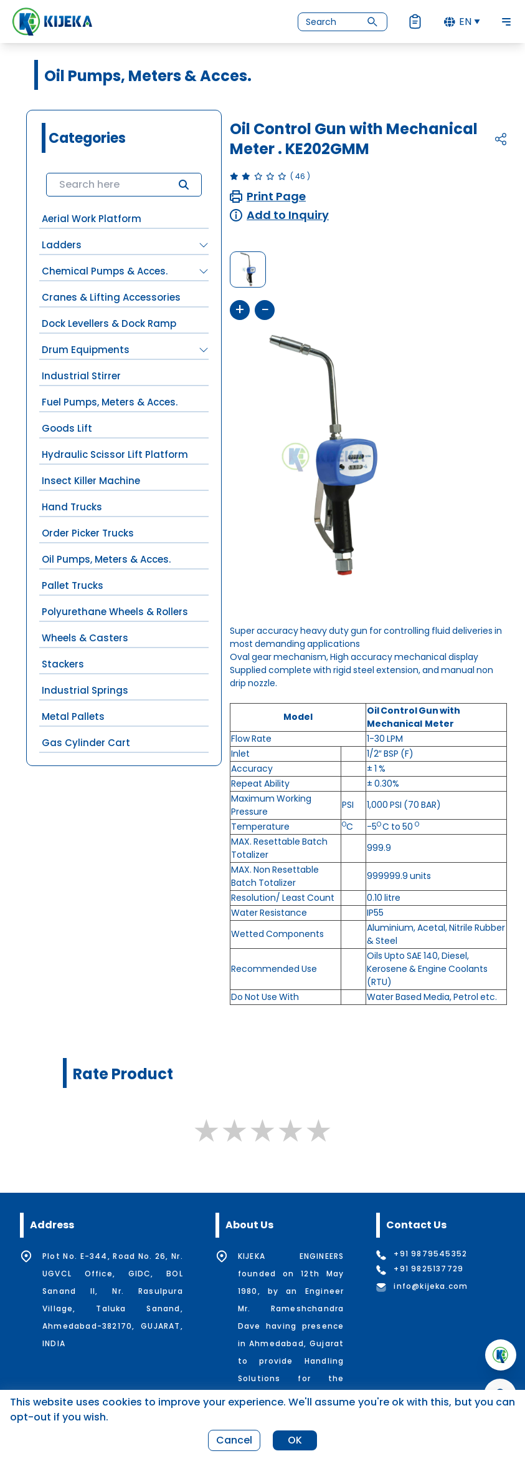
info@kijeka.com (431, 1286)
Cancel (234, 1440)
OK (295, 1440)
